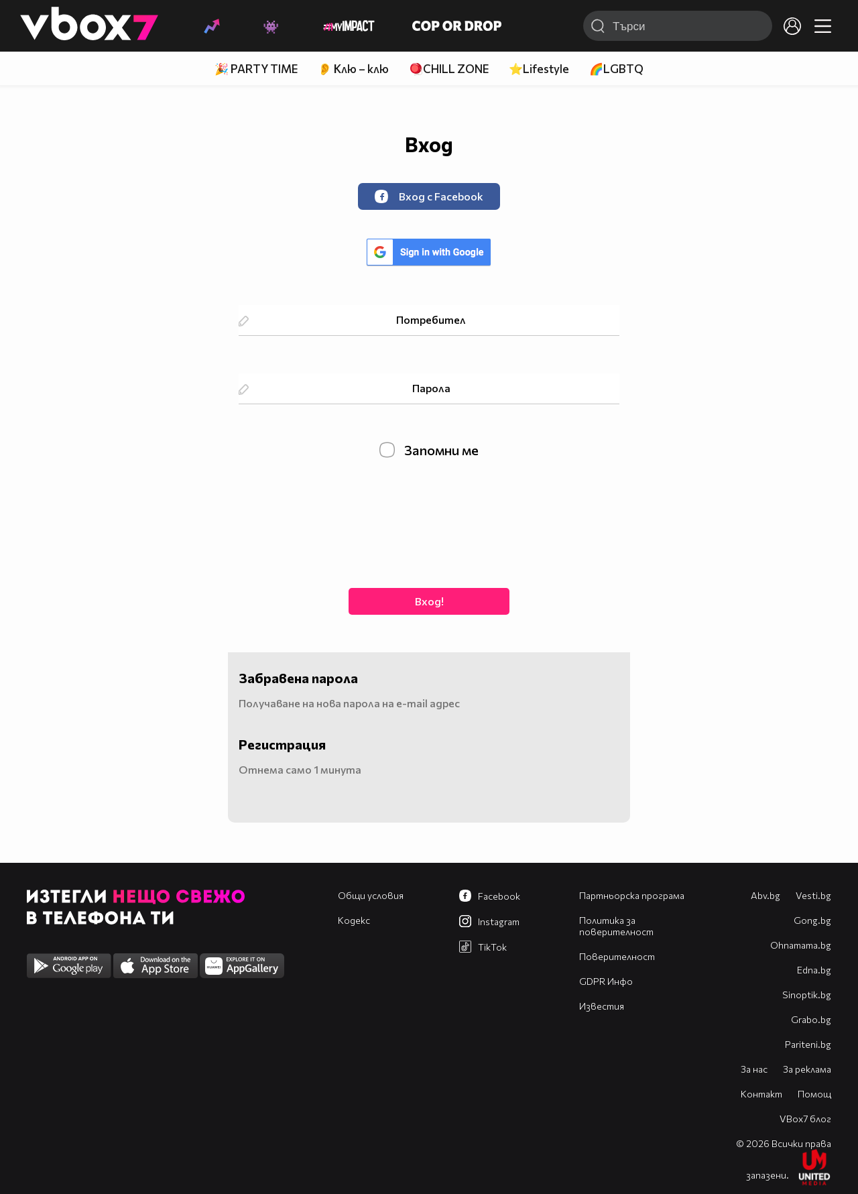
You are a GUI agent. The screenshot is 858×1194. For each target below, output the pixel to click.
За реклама (807, 1069)
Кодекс (354, 920)
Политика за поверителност (616, 925)
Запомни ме (429, 450)
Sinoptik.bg (806, 994)
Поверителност (617, 956)
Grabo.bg (811, 1019)
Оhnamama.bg (800, 945)
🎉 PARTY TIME (256, 69)
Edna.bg (814, 969)
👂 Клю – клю (353, 69)
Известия (601, 1006)
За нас (754, 1069)
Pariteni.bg (808, 1044)
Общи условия (371, 895)
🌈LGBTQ (616, 69)
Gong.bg (812, 920)
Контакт (761, 1093)
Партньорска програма (631, 895)
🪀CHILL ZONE (449, 69)
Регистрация (282, 744)
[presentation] (429, 521)
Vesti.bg (813, 895)
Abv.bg (765, 895)
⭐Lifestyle (539, 69)
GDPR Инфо (606, 981)
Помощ (814, 1093)
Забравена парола (298, 678)
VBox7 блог (805, 1118)
